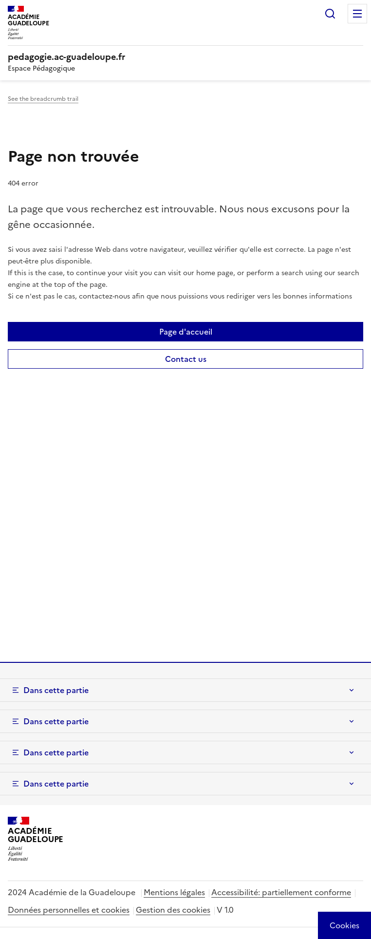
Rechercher (330, 13)
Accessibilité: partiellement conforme (281, 892)
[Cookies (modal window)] (344, 925)
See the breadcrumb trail (43, 98)
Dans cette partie (56, 690)
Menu (357, 13)
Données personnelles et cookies (69, 910)
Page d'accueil (185, 332)
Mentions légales (174, 892)
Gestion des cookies (173, 910)
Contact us (185, 359)
